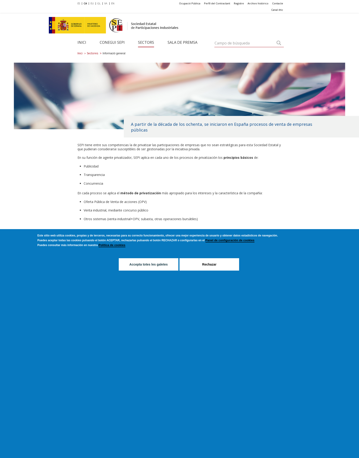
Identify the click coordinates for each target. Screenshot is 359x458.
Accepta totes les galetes (148, 264)
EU (92, 3)
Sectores (92, 53)
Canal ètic (277, 9)
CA (85, 3)
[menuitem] (79, 3)
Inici (81, 42)
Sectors (146, 42)
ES (78, 3)
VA (105, 3)
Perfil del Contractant (217, 3)
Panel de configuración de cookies (229, 240)
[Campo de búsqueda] (279, 43)
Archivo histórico (258, 3)
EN (112, 3)
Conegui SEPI (112, 42)
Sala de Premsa (182, 42)
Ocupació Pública (189, 3)
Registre (239, 3)
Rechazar (209, 264)
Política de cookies (112, 245)
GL (99, 3)
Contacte (277, 3)
